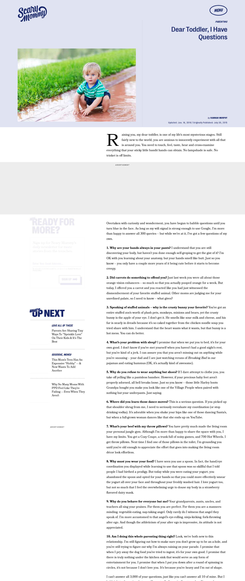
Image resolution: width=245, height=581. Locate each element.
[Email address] (57, 266)
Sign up (66, 282)
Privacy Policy (37, 273)
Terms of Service (73, 272)
